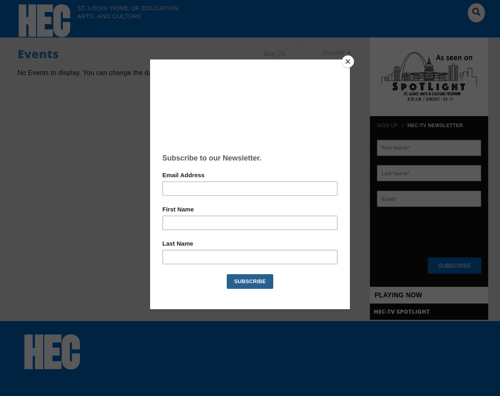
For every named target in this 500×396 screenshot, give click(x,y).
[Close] (348, 61)
